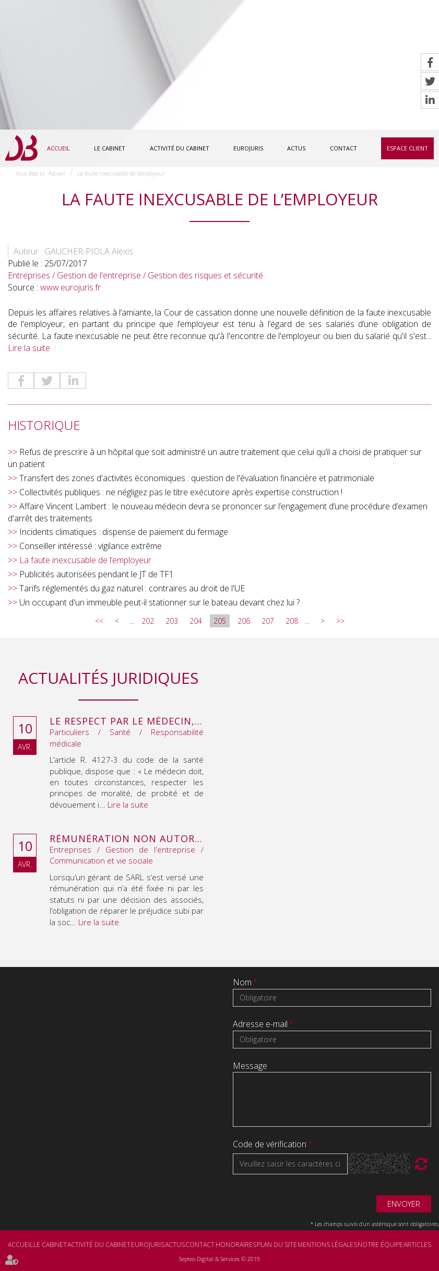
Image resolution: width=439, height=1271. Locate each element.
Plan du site (277, 1245)
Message (250, 1065)
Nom (243, 982)
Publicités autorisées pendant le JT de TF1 (96, 574)
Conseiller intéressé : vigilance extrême (90, 546)
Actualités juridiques (108, 678)
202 (147, 621)
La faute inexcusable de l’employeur (120, 173)
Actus (296, 148)
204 (195, 621)
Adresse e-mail (261, 1024)
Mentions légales (327, 1245)
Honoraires (236, 1245)
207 (268, 621)
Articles (417, 1245)
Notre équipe (380, 1245)
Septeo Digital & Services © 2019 (219, 1259)
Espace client (407, 148)
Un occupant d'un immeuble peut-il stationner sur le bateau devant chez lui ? (159, 602)
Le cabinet (109, 148)
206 (244, 621)
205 (219, 621)
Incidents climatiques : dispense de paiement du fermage (123, 532)
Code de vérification (269, 1144)
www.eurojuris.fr (70, 288)
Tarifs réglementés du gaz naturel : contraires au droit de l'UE (132, 588)
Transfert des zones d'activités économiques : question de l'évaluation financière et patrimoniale (196, 478)
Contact (343, 148)
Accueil (58, 148)
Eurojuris (248, 148)
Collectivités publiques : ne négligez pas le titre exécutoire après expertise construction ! (180, 492)
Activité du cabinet (179, 148)
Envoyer (403, 1203)
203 (171, 621)
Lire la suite (29, 348)
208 (292, 621)
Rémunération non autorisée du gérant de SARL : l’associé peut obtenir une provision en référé (127, 839)
